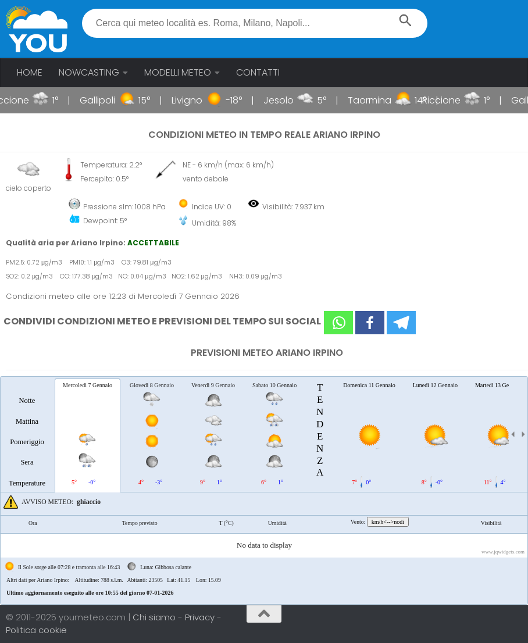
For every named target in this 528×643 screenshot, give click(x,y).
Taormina (379, 100)
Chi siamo (155, 617)
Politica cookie (36, 630)
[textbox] (255, 23)
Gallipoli (106, 100)
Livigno (196, 100)
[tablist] (264, 490)
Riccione (450, 100)
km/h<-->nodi (388, 522)
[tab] (27, 434)
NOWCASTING (89, 72)
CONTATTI (258, 72)
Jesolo (288, 100)
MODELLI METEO (177, 72)
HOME (29, 72)
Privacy (201, 617)
